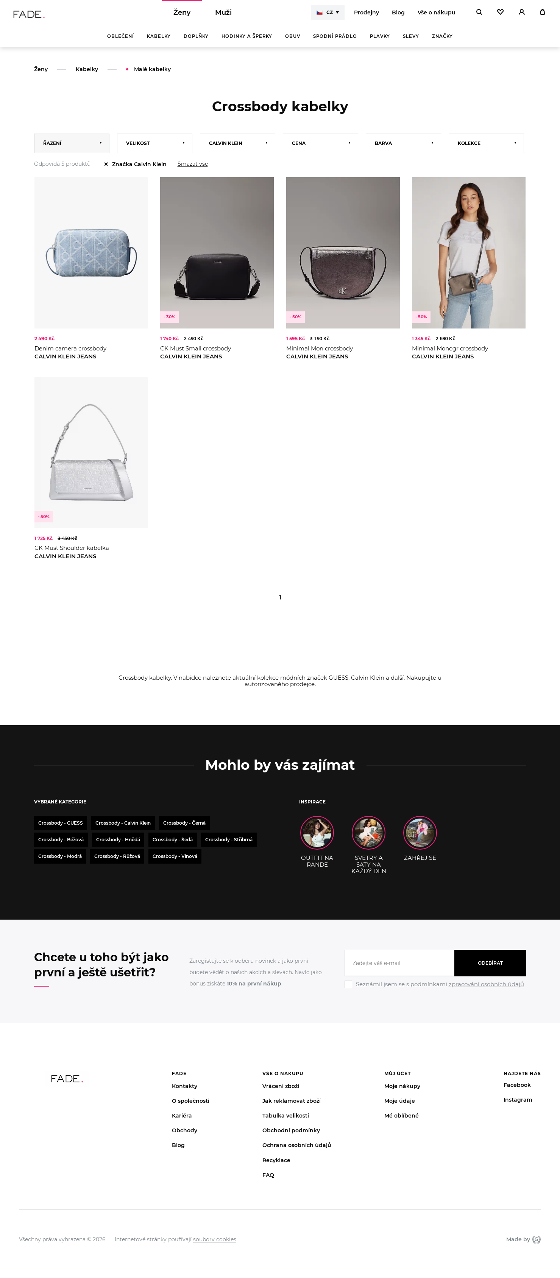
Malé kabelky (152, 74)
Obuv (292, 41)
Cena (299, 148)
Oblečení (120, 41)
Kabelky (159, 41)
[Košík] (542, 15)
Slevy (411, 41)
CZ (325, 15)
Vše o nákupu (436, 15)
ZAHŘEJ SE (420, 843)
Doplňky (196, 41)
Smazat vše (193, 169)
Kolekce (469, 148)
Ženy (181, 15)
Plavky (380, 41)
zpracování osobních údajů (486, 989)
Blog (398, 15)
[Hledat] (479, 15)
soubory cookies (214, 1245)
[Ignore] (435, 994)
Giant (536, 1245)
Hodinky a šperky (247, 41)
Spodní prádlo (335, 41)
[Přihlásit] (521, 15)
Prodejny (366, 15)
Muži (223, 15)
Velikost (138, 148)
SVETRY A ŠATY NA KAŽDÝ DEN (368, 850)
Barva (383, 148)
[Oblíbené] (500, 15)
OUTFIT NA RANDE (317, 847)
